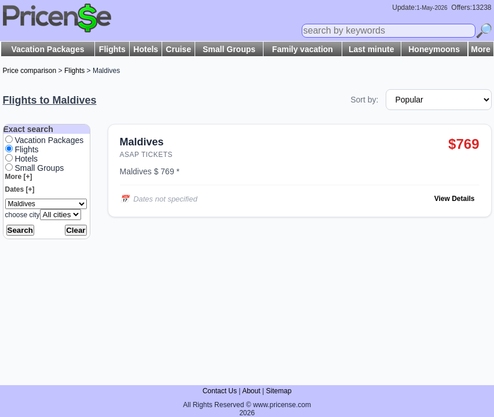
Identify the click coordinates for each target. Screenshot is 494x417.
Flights (112, 49)
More (480, 49)
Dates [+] (20, 189)
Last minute (371, 49)
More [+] (18, 177)
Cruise (178, 49)
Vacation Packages (47, 49)
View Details (454, 199)
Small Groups (229, 49)
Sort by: (364, 99)
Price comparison (30, 71)
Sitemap (278, 391)
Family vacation (302, 49)
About (251, 391)
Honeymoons (434, 49)
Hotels (145, 49)
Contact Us (220, 391)
